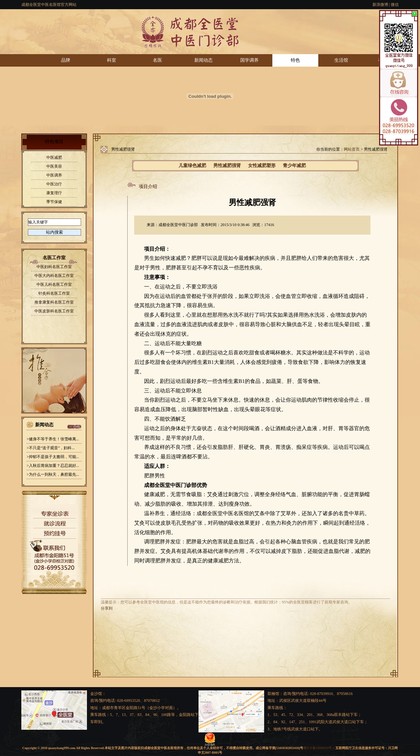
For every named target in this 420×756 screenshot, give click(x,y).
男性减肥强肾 (227, 165)
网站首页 (352, 149)
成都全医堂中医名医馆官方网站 (48, 4)
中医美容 (54, 166)
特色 (295, 60)
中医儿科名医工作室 (54, 284)
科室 (111, 60)
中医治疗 (54, 184)
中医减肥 (54, 157)
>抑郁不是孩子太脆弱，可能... (53, 456)
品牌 (65, 60)
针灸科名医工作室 (54, 293)
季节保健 (54, 202)
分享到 (107, 608)
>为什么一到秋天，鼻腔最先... (53, 474)
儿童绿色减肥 (192, 165)
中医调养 (54, 175)
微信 (395, 4)
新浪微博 (380, 4)
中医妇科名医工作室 (54, 266)
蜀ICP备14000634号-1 (318, 748)
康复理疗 (54, 193)
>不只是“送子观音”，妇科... (50, 448)
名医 (157, 60)
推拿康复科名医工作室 (54, 302)
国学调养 (249, 60)
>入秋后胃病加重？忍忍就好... (53, 465)
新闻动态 (203, 60)
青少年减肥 (294, 165)
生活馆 (341, 60)
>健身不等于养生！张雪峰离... (53, 439)
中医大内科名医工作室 (54, 275)
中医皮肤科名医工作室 (54, 311)
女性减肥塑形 (262, 165)
